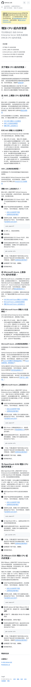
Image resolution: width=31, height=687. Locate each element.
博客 (8, 681)
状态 (22, 679)
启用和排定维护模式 (13, 214)
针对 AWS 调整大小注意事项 (12, 121)
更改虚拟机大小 (20, 429)
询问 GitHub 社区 (6, 662)
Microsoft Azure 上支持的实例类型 (14, 302)
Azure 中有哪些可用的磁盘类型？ (13, 361)
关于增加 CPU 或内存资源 (13, 67)
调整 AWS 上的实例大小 (11, 126)
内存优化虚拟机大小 (17, 370)
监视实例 (20, 83)
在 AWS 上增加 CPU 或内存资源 (15, 96)
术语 (14, 679)
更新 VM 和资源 (8, 8)
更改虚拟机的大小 (19, 289)
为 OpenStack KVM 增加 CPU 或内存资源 (14, 465)
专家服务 (3, 681)
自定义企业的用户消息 (13, 212)
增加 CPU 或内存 (18, 8)
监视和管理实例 (15, 6)
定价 (25, 679)
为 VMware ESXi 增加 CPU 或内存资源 (14, 556)
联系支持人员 (5, 664)
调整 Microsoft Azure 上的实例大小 (14, 304)
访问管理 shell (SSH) (10, 222)
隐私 (18, 679)
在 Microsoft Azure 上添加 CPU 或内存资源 (13, 273)
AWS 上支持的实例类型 (11, 123)
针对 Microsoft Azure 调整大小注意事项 (16, 299)
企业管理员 (7, 6)
